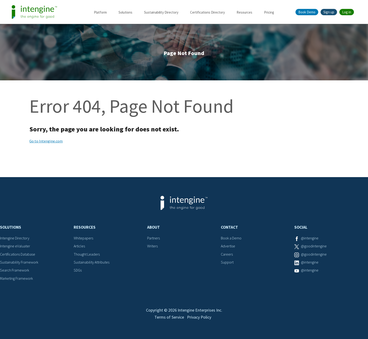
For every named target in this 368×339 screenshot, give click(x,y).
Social (300, 227)
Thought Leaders (87, 254)
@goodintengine (314, 246)
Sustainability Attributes (91, 262)
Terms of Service (169, 317)
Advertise (228, 246)
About (153, 227)
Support (227, 262)
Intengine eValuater (15, 246)
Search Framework (14, 270)
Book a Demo (231, 238)
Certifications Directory (207, 12)
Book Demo (306, 12)
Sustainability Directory (161, 12)
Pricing (269, 12)
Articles (79, 246)
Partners (153, 238)
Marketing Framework (16, 278)
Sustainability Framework (19, 262)
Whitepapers (83, 238)
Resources (244, 12)
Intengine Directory (14, 238)
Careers (227, 254)
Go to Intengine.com (46, 141)
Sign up (328, 12)
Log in (346, 12)
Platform (100, 12)
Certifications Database (17, 254)
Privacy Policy (199, 317)
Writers (152, 246)
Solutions (125, 12)
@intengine (309, 238)
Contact (229, 227)
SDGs (78, 270)
